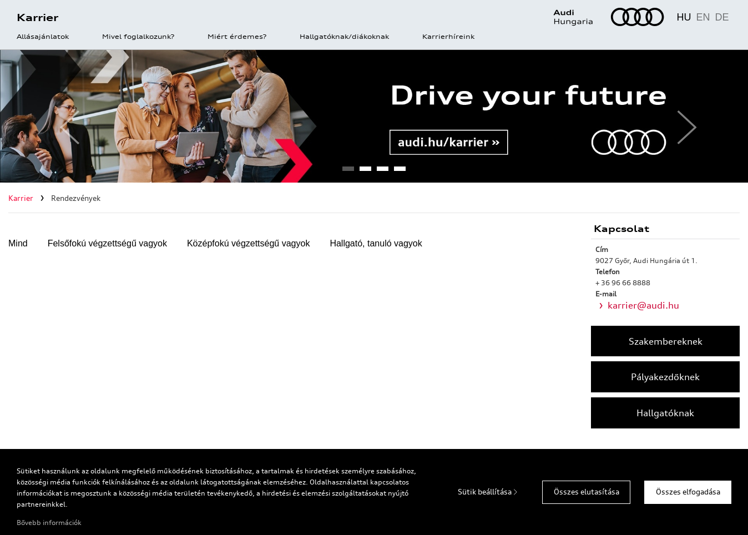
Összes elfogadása (688, 491)
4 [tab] (399, 172)
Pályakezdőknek (665, 376)
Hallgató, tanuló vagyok (376, 243)
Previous (65, 116)
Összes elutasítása (586, 491)
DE (722, 17)
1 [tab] (347, 172)
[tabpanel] (374, 116)
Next (682, 116)
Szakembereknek (665, 341)
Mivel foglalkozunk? (138, 37)
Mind (18, 243)
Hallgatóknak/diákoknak (344, 37)
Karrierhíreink (448, 37)
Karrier (37, 17)
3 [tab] (382, 172)
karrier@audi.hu (643, 305)
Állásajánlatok (43, 37)
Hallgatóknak (665, 412)
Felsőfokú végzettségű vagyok (107, 243)
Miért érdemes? (237, 37)
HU (683, 17)
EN (703, 17)
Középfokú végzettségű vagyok (248, 243)
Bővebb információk (49, 522)
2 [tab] (365, 172)
